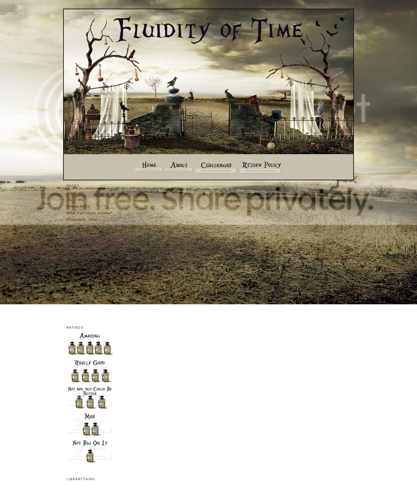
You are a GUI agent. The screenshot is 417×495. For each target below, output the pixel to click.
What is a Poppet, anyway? (89, 213)
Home (72, 193)
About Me (75, 200)
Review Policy (78, 206)
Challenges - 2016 (82, 219)
